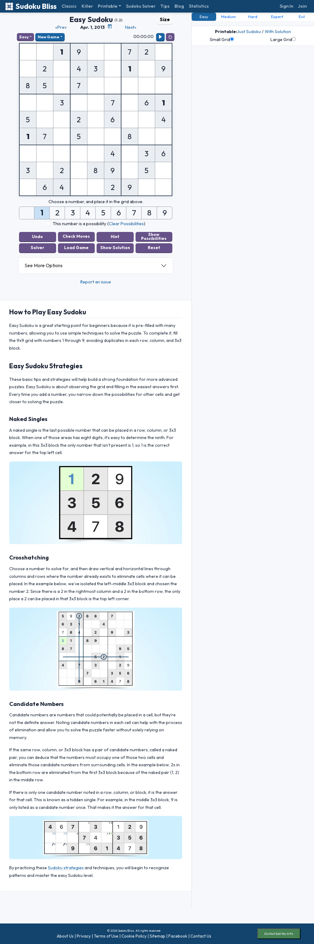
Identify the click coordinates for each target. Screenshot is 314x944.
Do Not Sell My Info (278, 933)
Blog (179, 6)
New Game (48, 36)
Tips (165, 6)
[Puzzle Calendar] (109, 26)
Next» (130, 27)
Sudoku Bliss (31, 6)
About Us (65, 935)
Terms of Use (106, 935)
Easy (24, 36)
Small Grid (222, 39)
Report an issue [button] (95, 281)
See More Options (44, 265)
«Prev (61, 27)
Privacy (84, 935)
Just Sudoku (249, 31)
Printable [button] (107, 6)
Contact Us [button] (200, 935)
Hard (252, 16)
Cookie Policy (134, 935)
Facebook (177, 935)
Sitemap (157, 935)
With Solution (278, 31)
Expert (277, 16)
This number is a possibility (79, 223)
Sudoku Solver (140, 6)
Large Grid (283, 39)
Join (302, 6)
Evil (302, 16)
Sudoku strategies (66, 867)
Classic (69, 6)
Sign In (286, 6)
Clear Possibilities (126, 223)
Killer (87, 6)
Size (165, 19)
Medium (228, 16)
